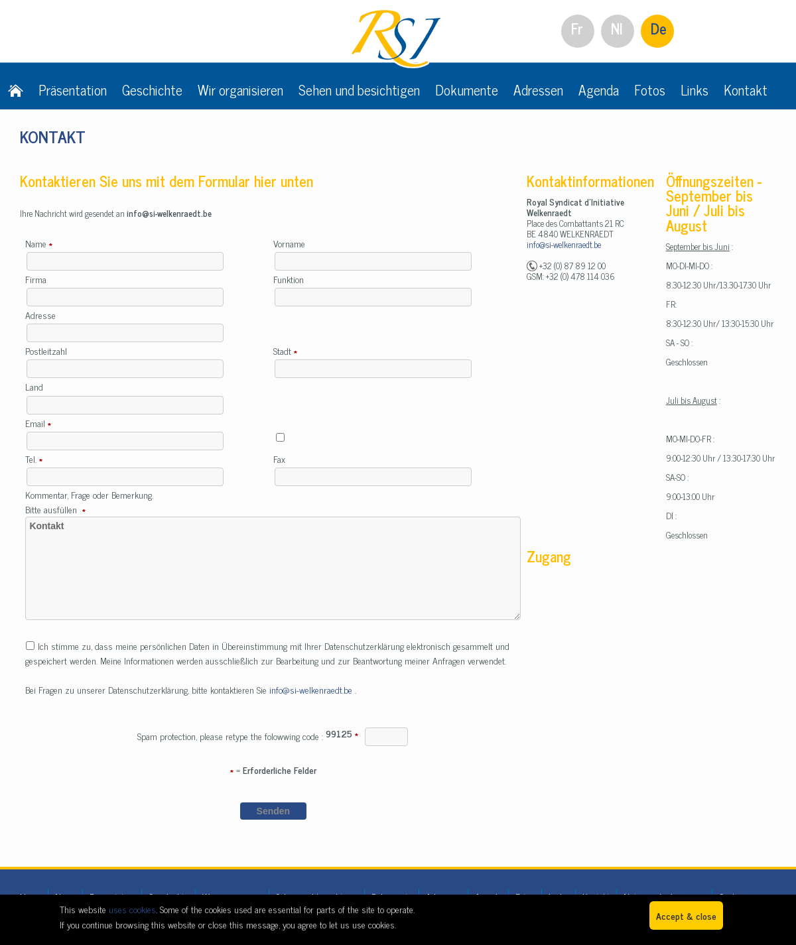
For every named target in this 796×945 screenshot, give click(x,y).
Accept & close (686, 915)
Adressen (538, 89)
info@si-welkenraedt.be (312, 689)
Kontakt (745, 89)
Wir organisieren (240, 89)
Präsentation (72, 89)
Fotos (649, 89)
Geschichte (152, 89)
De (659, 28)
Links (694, 89)
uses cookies (132, 908)
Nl (617, 28)
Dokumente (466, 89)
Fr (577, 28)
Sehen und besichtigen (359, 89)
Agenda (598, 89)
